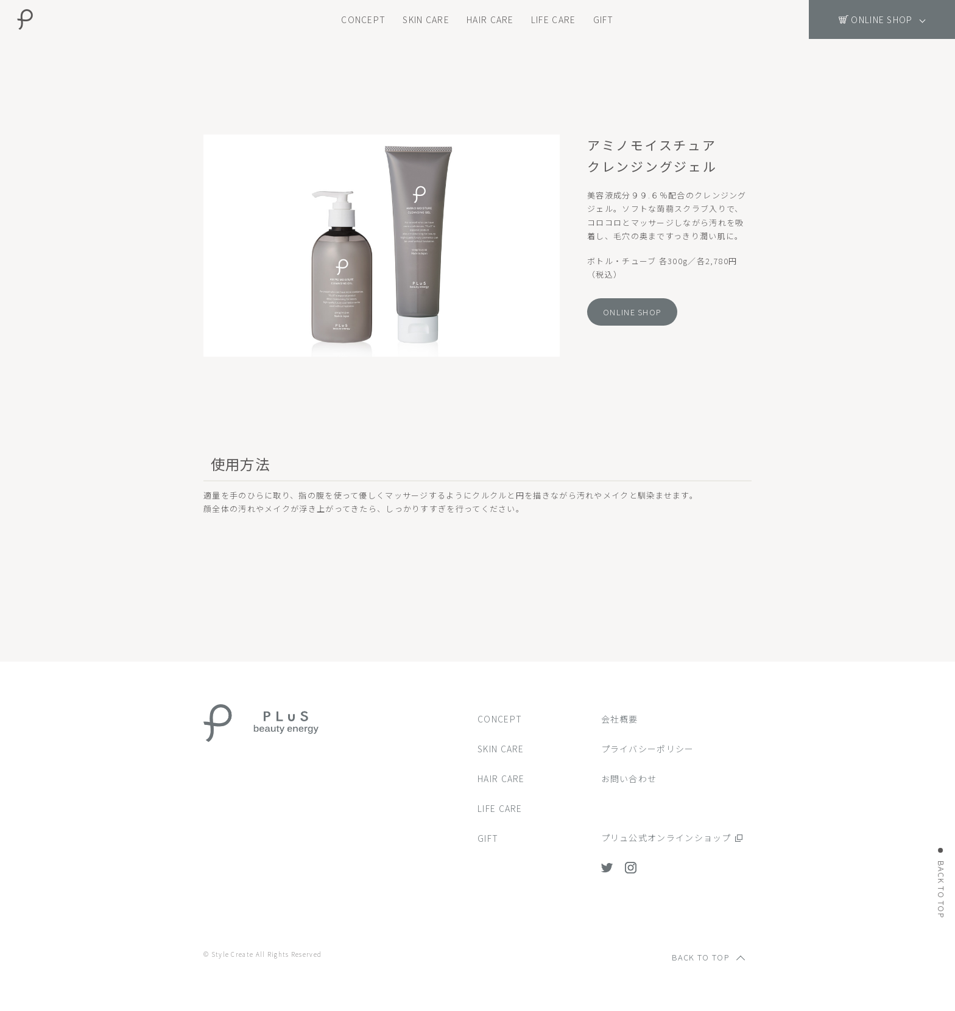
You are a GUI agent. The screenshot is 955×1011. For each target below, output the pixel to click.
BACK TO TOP (941, 889)
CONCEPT (363, 19)
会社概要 (619, 719)
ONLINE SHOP (632, 312)
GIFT (603, 19)
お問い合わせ (629, 778)
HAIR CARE (490, 19)
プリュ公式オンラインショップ (666, 837)
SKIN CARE (426, 19)
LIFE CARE (553, 19)
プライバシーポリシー (647, 749)
